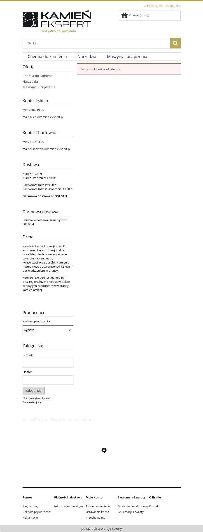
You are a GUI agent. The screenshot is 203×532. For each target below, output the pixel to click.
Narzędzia (30, 81)
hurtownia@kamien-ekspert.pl (50, 149)
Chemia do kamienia (38, 76)
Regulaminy (30, 506)
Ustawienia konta (97, 512)
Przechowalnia (95, 517)
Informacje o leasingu (68, 506)
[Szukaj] (175, 43)
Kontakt (154, 506)
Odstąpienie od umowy (133, 506)
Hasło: (27, 372)
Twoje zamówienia (98, 506)
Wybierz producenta (36, 321)
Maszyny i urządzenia (39, 87)
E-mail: (28, 355)
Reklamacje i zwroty (130, 512)
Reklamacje (30, 517)
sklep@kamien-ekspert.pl (46, 117)
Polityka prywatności (37, 512)
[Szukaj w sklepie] (97, 43)
